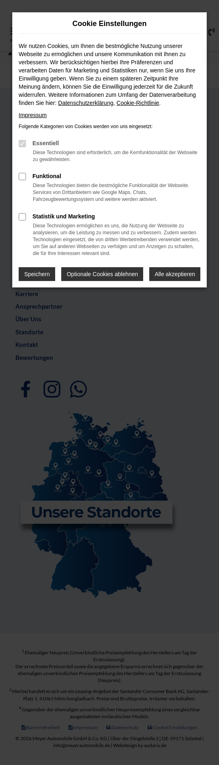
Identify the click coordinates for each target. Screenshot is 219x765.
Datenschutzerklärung (85, 103)
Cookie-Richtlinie (137, 103)
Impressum (33, 115)
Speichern (37, 274)
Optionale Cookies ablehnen (102, 274)
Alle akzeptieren (175, 274)
